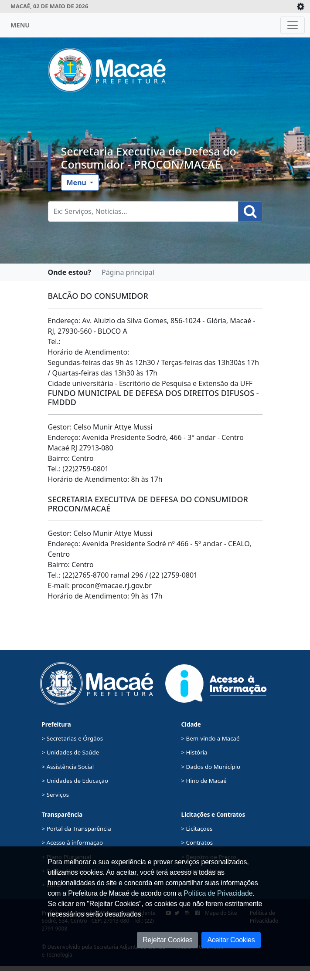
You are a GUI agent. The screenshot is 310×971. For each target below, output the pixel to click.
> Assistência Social (68, 767)
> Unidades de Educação (75, 781)
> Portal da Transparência (76, 828)
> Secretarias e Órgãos (72, 738)
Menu (78, 182)
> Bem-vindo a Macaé (210, 738)
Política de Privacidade (218, 893)
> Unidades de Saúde (70, 752)
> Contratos (197, 842)
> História (194, 752)
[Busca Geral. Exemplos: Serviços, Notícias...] (143, 211)
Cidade (191, 724)
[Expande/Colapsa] (300, 6)
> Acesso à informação (72, 842)
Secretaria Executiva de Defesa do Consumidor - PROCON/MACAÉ (148, 158)
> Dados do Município (211, 767)
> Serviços (55, 794)
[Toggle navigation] (292, 25)
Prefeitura (56, 724)
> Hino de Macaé (204, 781)
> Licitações (197, 828)
